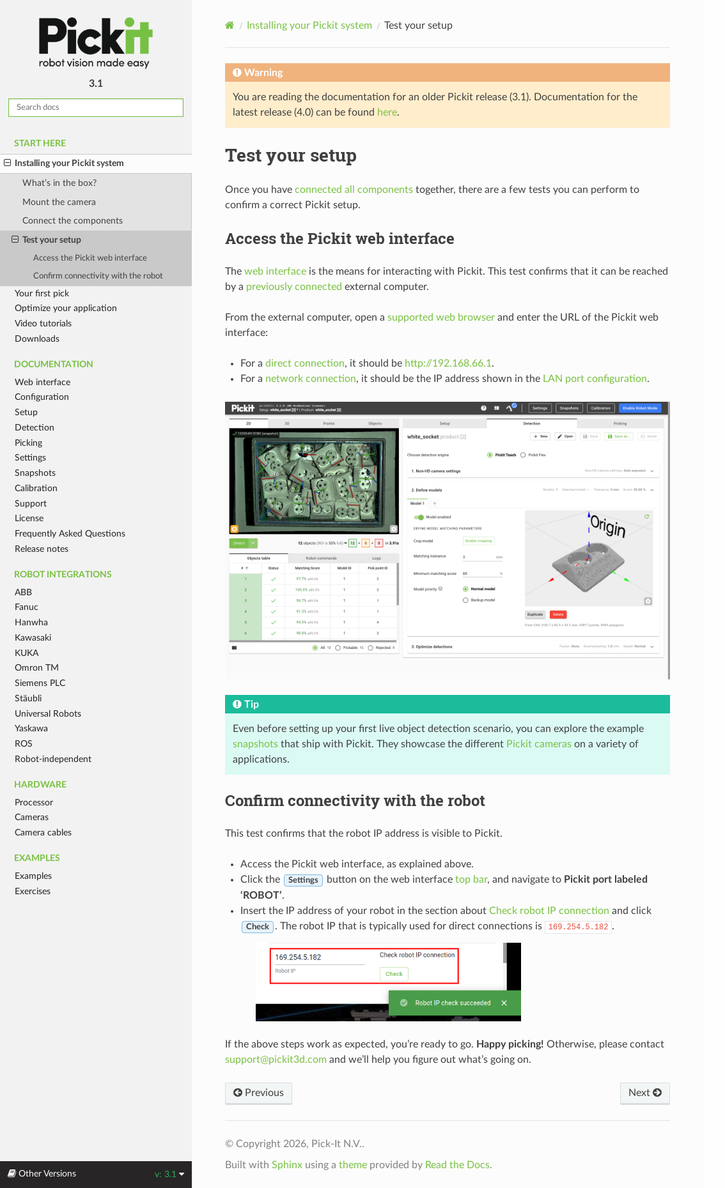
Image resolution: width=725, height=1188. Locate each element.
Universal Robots (48, 714)
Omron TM (37, 668)
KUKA (26, 653)
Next (645, 1093)
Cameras (32, 817)
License (29, 518)
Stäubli (28, 698)
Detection (34, 427)
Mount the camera (59, 202)
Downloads (37, 339)
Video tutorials (43, 323)
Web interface (42, 382)
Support (31, 503)
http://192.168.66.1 (448, 363)
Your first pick (42, 293)
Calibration (36, 488)
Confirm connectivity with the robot (98, 276)
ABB (23, 592)
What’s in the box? (59, 183)
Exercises (33, 891)
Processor (34, 802)
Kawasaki (33, 638)
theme (353, 1165)
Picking (28, 443)
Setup (26, 412)
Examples (33, 876)
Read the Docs (457, 1165)
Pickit (96, 43)
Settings (30, 457)
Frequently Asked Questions (70, 533)
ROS (24, 744)
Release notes (41, 549)
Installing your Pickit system (64, 163)
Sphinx (287, 1165)
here (387, 112)
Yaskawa (31, 728)
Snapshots (35, 473)
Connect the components (72, 220)
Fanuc (26, 607)
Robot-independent (53, 759)
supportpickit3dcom (276, 1060)
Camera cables (43, 832)
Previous (258, 1093)
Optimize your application (66, 308)
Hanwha (31, 622)
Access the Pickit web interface (90, 258)
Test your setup (46, 240)
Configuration (42, 397)
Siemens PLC (40, 683)
